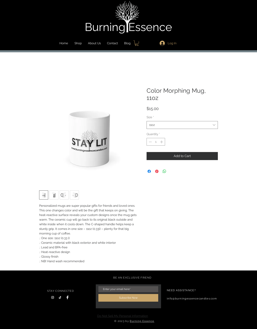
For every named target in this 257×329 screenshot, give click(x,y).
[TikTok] (60, 297)
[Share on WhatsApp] (164, 171)
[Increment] (162, 142)
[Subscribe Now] (128, 298)
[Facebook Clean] (67, 297)
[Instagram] (52, 297)
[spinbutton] (156, 142)
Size (150, 117)
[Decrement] (150, 142)
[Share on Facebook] (149, 171)
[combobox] (182, 125)
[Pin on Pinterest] (156, 171)
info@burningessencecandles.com (192, 298)
